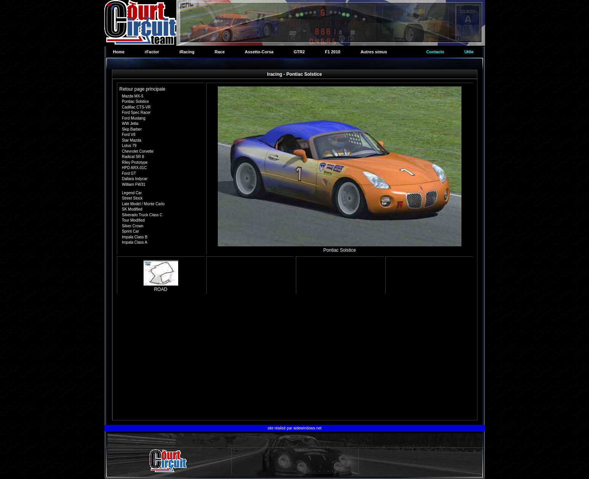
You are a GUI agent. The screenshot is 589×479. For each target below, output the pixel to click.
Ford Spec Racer (136, 112)
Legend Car (132, 193)
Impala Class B (134, 237)
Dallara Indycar (134, 179)
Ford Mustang (133, 118)
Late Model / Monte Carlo (143, 204)
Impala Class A (134, 242)
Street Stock (132, 198)
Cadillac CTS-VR (136, 107)
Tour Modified (133, 220)
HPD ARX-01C (134, 168)
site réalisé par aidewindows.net (295, 428)
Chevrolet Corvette (137, 151)
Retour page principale (143, 89)
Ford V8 (129, 135)
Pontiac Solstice (135, 101)
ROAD (161, 286)
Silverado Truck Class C (142, 215)
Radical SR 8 (133, 157)
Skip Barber (132, 129)
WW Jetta (130, 123)
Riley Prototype (135, 162)
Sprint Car (130, 231)
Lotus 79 (129, 146)
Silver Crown (133, 226)
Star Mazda (131, 140)
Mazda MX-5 (133, 96)
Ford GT (129, 173)
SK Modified (132, 209)
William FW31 (133, 184)
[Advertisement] (295, 358)
